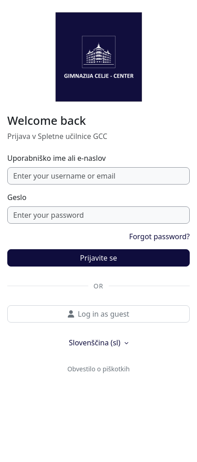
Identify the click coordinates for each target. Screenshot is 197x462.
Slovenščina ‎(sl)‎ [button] (95, 343)
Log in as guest (98, 314)
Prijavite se (98, 258)
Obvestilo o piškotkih (98, 368)
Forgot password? (159, 236)
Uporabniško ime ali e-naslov (56, 158)
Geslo (16, 197)
